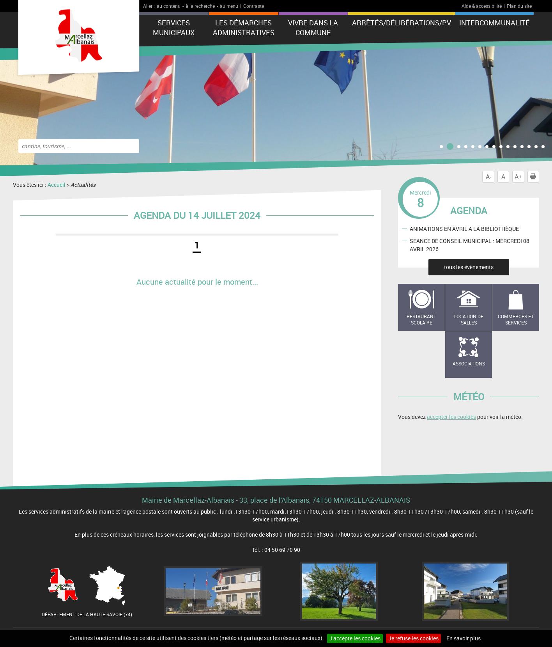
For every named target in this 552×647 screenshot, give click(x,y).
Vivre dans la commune (313, 27)
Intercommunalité (494, 22)
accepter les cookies (451, 416)
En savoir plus (463, 638)
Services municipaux (174, 27)
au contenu (168, 6)
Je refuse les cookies (413, 638)
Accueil (56, 184)
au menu (229, 6)
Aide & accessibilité (482, 6)
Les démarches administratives (243, 27)
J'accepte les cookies (354, 638)
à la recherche (200, 6)
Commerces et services (516, 319)
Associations (469, 363)
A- (488, 176)
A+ (518, 176)
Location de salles (468, 319)
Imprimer (534, 176)
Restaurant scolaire (421, 319)
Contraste (253, 6)
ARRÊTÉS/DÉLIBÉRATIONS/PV (401, 22)
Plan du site (519, 6)
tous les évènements (469, 267)
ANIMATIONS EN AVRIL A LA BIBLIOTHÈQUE (464, 228)
